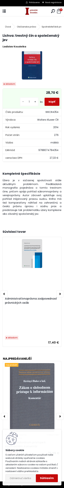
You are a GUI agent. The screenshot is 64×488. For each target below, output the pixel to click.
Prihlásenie (34, 2)
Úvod (8, 26)
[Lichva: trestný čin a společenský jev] (32, 65)
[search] (53, 11)
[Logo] (32, 11)
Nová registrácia (53, 2)
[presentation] (4, 293)
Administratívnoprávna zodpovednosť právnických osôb (31, 301)
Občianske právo (26, 26)
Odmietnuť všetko (20, 478)
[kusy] (29, 102)
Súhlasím (47, 478)
